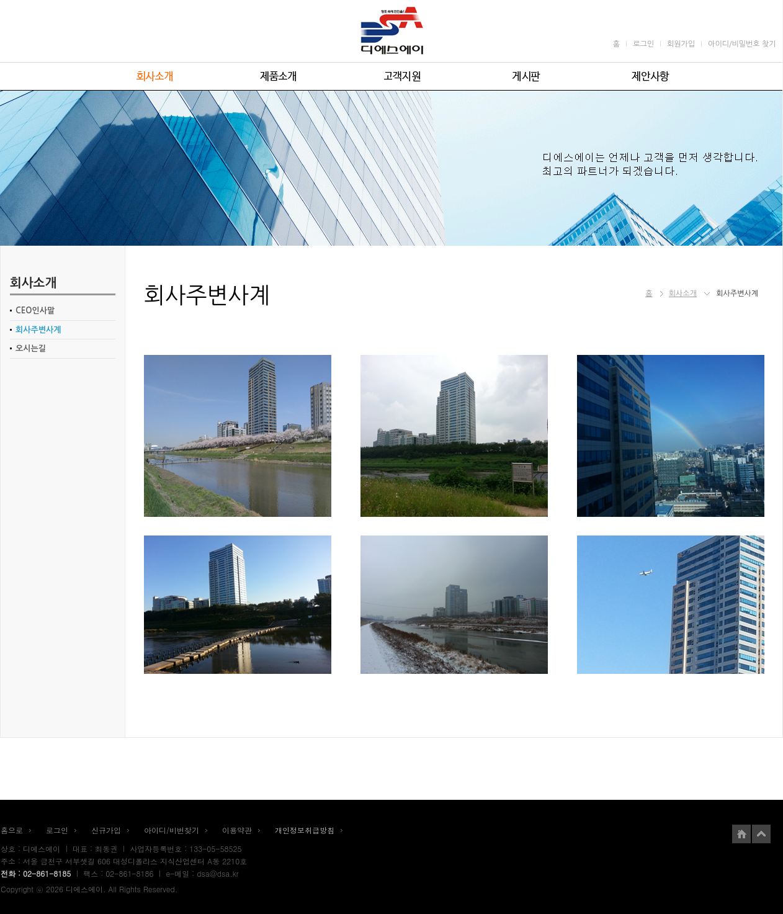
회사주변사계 (38, 330)
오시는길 (31, 348)
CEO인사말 (35, 311)
